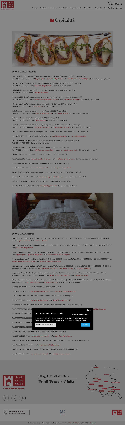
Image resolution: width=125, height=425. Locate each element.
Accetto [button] (84, 325)
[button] (46, 324)
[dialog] (62, 212)
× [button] (90, 310)
